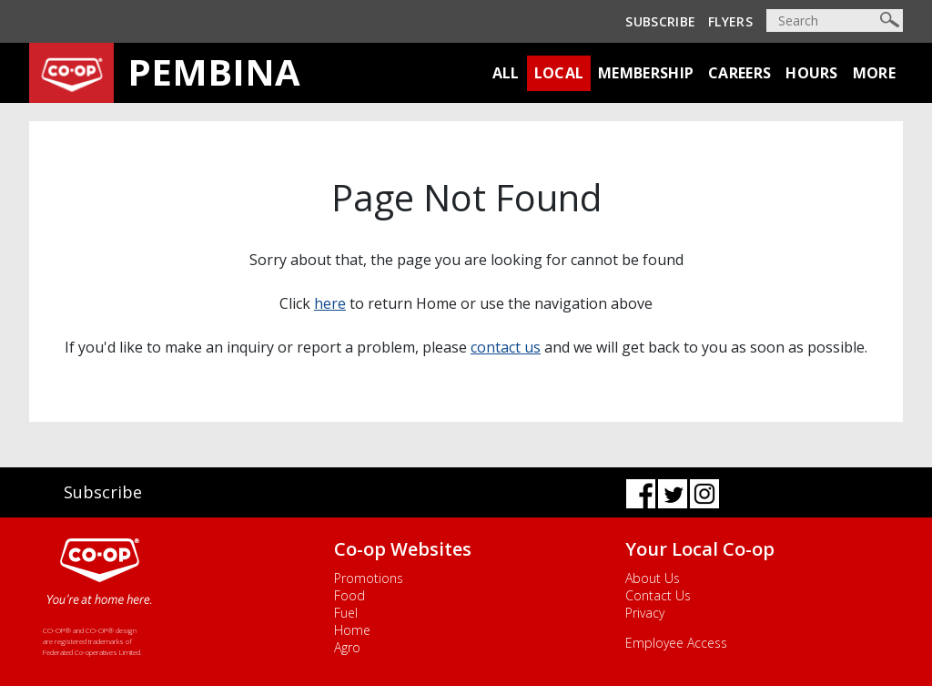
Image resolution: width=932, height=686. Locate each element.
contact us (506, 347)
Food (349, 595)
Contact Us (658, 595)
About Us (652, 578)
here (330, 303)
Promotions (368, 578)
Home (352, 630)
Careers (739, 73)
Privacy (644, 612)
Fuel (346, 612)
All (506, 73)
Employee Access (676, 642)
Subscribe (660, 21)
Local (559, 73)
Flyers (730, 21)
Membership (646, 73)
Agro (347, 647)
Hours (811, 73)
